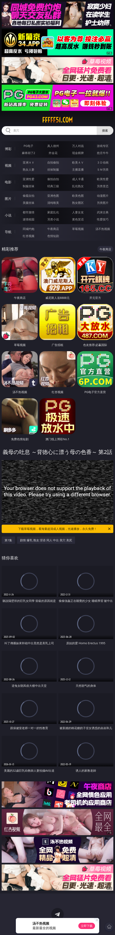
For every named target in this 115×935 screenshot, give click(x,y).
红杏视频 (28, 236)
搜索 (105, 130)
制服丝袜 (28, 186)
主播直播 (78, 169)
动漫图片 (103, 196)
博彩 (8, 149)
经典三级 (53, 186)
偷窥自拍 (28, 196)
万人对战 (78, 146)
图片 (8, 198)
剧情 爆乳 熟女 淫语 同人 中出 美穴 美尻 (46, 540)
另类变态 (103, 186)
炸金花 (53, 153)
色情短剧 (53, 236)
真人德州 (53, 146)
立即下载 (86, 926)
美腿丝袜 (28, 203)
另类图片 (103, 203)
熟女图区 (78, 203)
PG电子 (28, 146)
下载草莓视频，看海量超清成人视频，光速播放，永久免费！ (64, 528)
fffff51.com (57, 120)
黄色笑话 (78, 219)
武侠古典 (103, 212)
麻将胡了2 (28, 153)
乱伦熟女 (78, 186)
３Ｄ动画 (103, 162)
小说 (8, 215)
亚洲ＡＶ (28, 162)
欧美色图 (78, 196)
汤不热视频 (102, 229)
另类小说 (53, 219)
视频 (8, 165)
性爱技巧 (103, 219)
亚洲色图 (53, 196)
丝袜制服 (53, 169)
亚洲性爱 (28, 179)
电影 (8, 182)
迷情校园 (28, 219)
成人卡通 (78, 179)
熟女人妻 (28, 169)
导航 (8, 232)
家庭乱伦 (53, 212)
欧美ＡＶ (78, 162)
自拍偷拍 (53, 162)
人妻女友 (78, 212)
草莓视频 (78, 229)
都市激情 (28, 212)
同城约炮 (28, 229)
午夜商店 (53, 229)
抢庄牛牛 (103, 153)
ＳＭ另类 (103, 169)
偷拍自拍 (53, 179)
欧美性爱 (103, 179)
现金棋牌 (78, 153)
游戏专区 (103, 146)
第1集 (8, 540)
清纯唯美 (53, 203)
